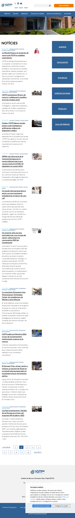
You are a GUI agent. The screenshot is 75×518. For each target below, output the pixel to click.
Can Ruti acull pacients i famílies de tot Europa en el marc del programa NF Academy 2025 (14, 413)
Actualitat (67, 13)
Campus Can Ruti (13, 49)
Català (16, 7)
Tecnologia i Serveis (37, 13)
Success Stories (11, 50)
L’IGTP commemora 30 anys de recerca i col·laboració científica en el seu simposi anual (14, 97)
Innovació (24, 13)
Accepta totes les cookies (41, 506)
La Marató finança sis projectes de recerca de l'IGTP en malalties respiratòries (15, 55)
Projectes (4, 50)
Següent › (38, 452)
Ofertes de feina (62, 93)
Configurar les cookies (61, 506)
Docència (62, 78)
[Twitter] (15, 3)
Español (21, 7)
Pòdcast (62, 109)
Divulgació (62, 62)
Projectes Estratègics (54, 13)
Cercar (50, 5)
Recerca (15, 13)
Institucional (5, 92)
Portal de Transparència (10, 507)
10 (28, 452)
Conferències (22, 91)
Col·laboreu (64, 5)
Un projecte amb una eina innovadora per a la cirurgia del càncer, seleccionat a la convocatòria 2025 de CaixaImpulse (14, 238)
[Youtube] (21, 3)
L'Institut (7, 13)
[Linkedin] (18, 3)
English (26, 7)
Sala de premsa (62, 124)
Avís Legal (23, 507)
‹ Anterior (6, 447)
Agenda (62, 47)
